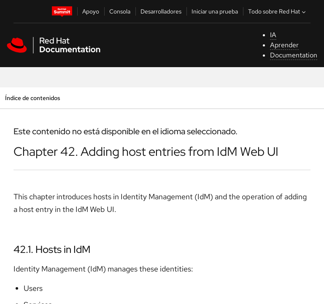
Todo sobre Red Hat (278, 11)
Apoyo (90, 11)
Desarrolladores (160, 11)
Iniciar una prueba (215, 11)
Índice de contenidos (32, 98)
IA (273, 34)
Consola (119, 11)
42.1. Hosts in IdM (52, 249)
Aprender (284, 45)
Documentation (293, 55)
